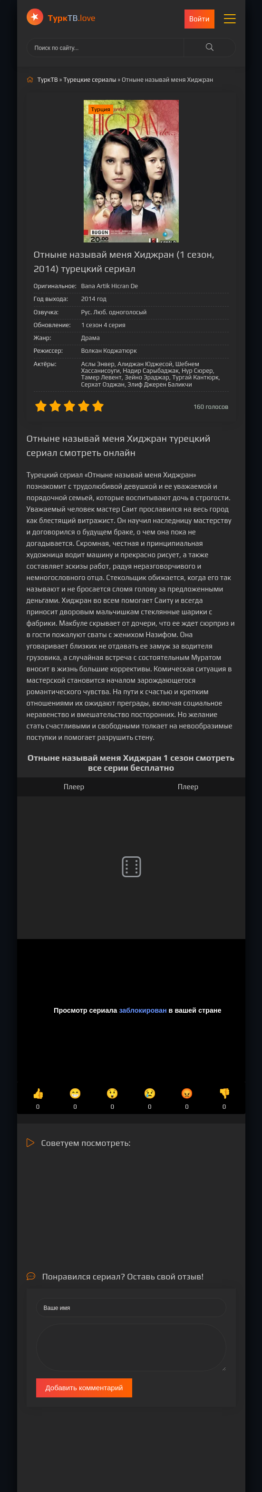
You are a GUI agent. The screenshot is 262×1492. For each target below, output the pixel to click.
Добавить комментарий (84, 1388)
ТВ (72, 18)
